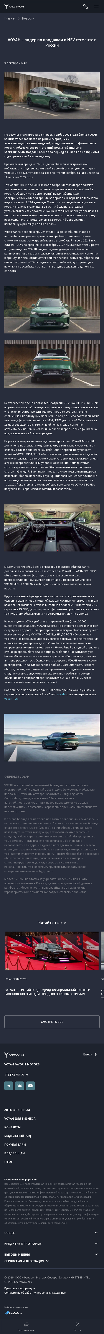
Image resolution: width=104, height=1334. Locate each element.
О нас (8, 1162)
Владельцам (14, 1153)
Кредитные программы (23, 1244)
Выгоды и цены (17, 1254)
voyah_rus (11, 699)
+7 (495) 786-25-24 (16, 1075)
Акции (77, 1326)
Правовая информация (19, 1288)
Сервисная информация (24, 1261)
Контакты (12, 1127)
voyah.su (62, 694)
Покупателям (15, 1144)
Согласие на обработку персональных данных (35, 1293)
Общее (9, 1233)
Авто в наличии (17, 1110)
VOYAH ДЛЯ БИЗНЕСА (19, 1118)
